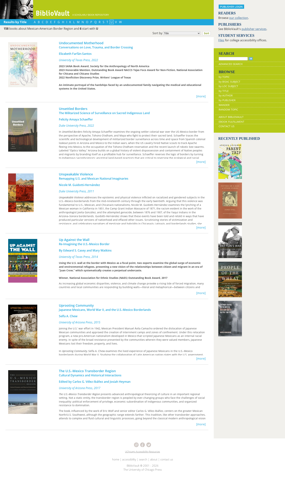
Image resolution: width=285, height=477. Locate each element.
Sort (206, 33)
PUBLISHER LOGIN (231, 6)
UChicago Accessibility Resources (142, 451)
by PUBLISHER (227, 100)
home (115, 459)
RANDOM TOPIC (228, 109)
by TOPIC (224, 77)
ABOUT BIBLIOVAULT (231, 117)
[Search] (233, 58)
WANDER (224, 105)
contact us (166, 459)
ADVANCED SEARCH (230, 64)
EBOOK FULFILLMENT (231, 121)
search (143, 459)
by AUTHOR (226, 95)
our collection (238, 18)
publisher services (254, 29)
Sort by (182, 33)
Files (221, 40)
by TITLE (224, 91)
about (153, 459)
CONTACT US (226, 126)
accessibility (129, 459)
